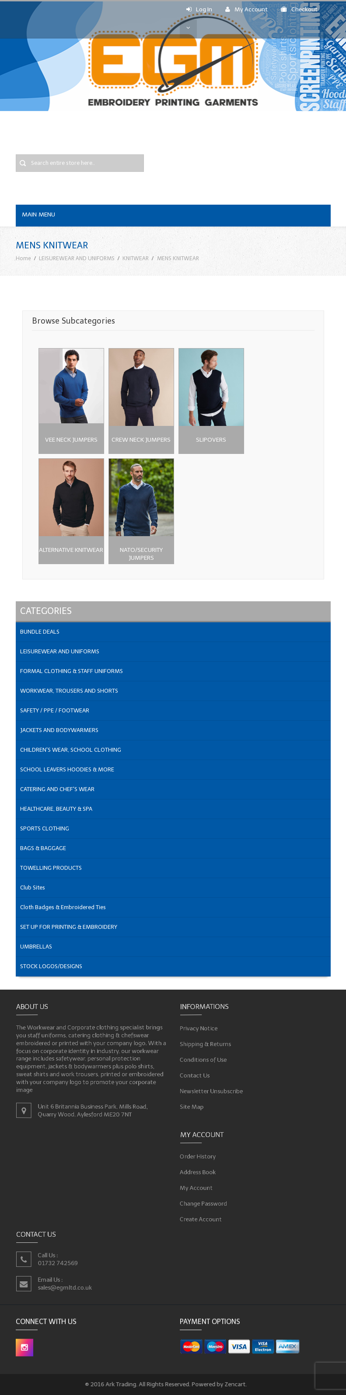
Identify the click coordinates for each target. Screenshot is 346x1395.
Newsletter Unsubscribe (212, 1089)
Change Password (204, 1202)
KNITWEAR (135, 258)
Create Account (202, 1217)
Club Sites (32, 887)
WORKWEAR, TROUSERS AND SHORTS (69, 690)
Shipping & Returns (206, 1044)
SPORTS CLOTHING (44, 828)
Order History (199, 1157)
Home (23, 258)
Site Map (193, 1105)
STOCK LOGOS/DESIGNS (51, 966)
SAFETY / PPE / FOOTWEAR (54, 710)
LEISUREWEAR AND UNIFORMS (77, 258)
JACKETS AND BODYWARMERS (59, 730)
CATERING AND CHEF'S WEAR (57, 789)
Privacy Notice (200, 1028)
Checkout (299, 9)
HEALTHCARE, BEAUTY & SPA (56, 809)
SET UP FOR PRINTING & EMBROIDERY (68, 927)
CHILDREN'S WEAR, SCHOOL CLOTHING (70, 749)
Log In (199, 9)
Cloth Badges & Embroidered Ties (63, 907)
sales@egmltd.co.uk (65, 1287)
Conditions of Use (204, 1059)
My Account (246, 9)
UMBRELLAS (36, 946)
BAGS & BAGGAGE (43, 848)
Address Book (199, 1172)
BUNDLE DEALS (39, 631)
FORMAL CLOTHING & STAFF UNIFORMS (71, 671)
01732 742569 (58, 1262)
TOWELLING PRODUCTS (51, 868)
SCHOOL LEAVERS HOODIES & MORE (67, 769)
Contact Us (196, 1074)
